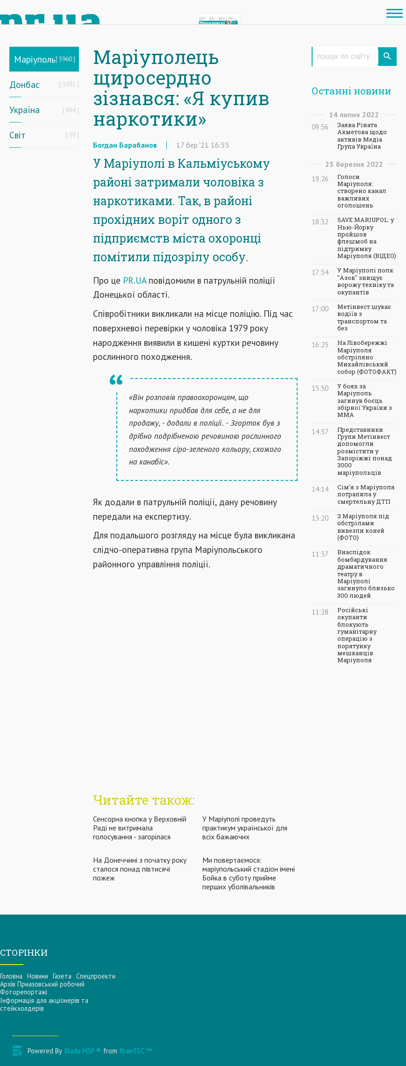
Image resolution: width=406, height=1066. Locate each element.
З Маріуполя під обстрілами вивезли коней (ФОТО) (363, 527)
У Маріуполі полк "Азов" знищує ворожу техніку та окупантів (365, 281)
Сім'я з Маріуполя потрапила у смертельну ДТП (366, 494)
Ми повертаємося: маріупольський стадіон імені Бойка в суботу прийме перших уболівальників (248, 873)
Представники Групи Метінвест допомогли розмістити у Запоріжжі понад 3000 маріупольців (364, 451)
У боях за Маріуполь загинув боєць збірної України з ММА (364, 400)
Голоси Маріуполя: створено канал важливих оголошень (361, 191)
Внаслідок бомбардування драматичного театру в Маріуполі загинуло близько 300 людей (366, 574)
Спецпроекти (95, 976)
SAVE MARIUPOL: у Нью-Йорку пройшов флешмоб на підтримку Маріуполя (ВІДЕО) (366, 237)
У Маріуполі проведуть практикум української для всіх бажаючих (244, 827)
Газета (62, 976)
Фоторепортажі (23, 991)
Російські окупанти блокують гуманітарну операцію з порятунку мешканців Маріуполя (357, 635)
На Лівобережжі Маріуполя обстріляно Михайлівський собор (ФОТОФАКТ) (367, 357)
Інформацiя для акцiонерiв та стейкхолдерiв (44, 1004)
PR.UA (134, 280)
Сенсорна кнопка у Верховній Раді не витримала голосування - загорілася (139, 827)
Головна (11, 976)
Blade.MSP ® (82, 1051)
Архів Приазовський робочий (42, 984)
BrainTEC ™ (136, 1051)
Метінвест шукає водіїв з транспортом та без (364, 317)
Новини (37, 976)
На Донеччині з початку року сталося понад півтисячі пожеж (139, 868)
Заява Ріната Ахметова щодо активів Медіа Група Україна (362, 136)
